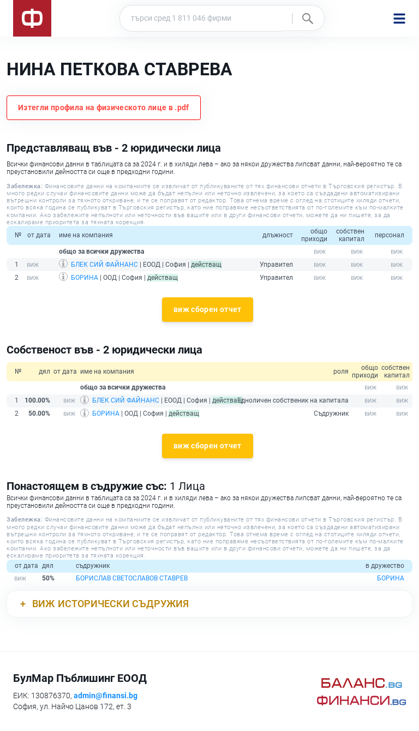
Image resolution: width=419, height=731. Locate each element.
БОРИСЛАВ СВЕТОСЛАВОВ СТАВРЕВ (132, 578)
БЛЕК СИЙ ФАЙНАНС (104, 264)
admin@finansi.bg (105, 695)
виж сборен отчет (207, 309)
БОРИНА (84, 277)
